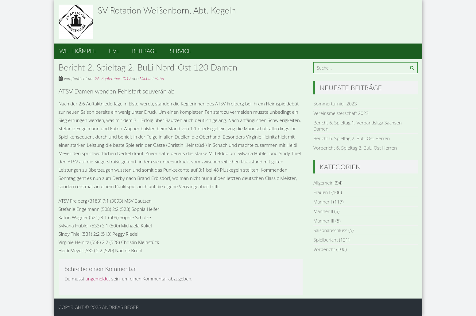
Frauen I (321, 192)
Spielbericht (325, 240)
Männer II (323, 211)
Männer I (322, 202)
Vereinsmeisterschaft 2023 (341, 113)
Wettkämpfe (78, 51)
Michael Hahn (152, 78)
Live (114, 51)
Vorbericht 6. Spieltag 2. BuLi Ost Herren (355, 148)
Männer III (323, 221)
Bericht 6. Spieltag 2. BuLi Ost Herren (351, 138)
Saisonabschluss (330, 230)
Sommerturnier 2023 (335, 104)
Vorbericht (324, 249)
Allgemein (323, 183)
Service (180, 51)
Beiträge (144, 51)
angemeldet (98, 279)
